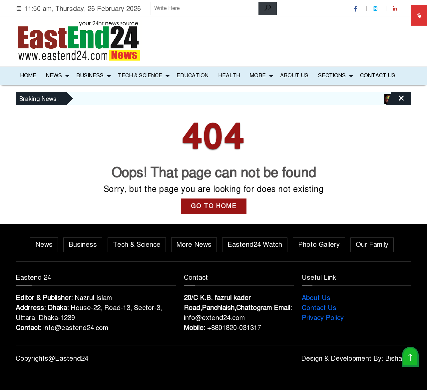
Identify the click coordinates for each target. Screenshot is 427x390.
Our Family (372, 244)
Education (193, 75)
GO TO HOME (213, 206)
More (258, 75)
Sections (332, 75)
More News (194, 244)
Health (229, 75)
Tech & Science (140, 75)
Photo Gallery (319, 244)
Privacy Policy (323, 318)
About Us (294, 75)
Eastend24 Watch (254, 244)
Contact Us (377, 75)
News (54, 75)
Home (28, 75)
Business (90, 75)
